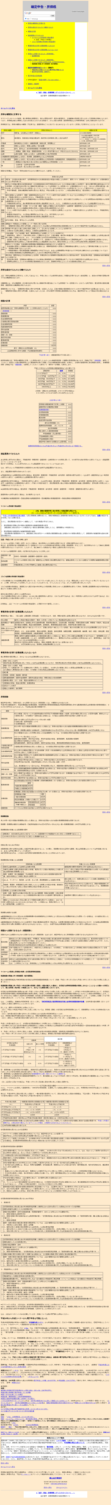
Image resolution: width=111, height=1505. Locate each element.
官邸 (2, 1417)
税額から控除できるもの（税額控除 (16, 931)
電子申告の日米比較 (35, 76)
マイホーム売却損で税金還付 (11, 506)
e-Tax (13, 1423)
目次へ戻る (106, 265)
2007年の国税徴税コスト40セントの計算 (29, 1403)
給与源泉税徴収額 (18, 1457)
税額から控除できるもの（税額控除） (41, 60)
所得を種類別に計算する (36, 23)
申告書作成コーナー (36, 1322)
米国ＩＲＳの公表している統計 (12, 1394)
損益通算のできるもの (36, 35)
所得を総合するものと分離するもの (40, 27)
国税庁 (3, 1427)
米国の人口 (16, 1382)
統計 (10, 1427)
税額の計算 (32, 31)
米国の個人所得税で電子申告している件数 (16, 1392)
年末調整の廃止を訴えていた (74, 1443)
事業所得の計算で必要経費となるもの (41, 46)
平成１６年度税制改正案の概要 (14, 515)
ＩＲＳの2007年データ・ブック (12, 1401)
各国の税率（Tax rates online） (49, 80)
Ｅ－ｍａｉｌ (26, 1474)
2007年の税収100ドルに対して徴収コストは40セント (49, 1401)
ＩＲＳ (15, 1370)
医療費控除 (36, 56)
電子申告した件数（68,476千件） (45, 1380)
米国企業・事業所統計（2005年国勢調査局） (16, 1396)
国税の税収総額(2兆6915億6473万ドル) (59, 1403)
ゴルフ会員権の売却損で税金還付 (43, 42)
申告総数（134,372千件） (67, 1380)
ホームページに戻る (35, 88)
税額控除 (18, 364)
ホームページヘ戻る (8, 1467)
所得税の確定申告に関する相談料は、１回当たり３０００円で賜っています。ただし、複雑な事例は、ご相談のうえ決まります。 (46, 1472)
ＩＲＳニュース (33, 1377)
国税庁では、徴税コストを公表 (10, 1432)
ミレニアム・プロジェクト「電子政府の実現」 (22, 1419)
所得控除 (6, 311)
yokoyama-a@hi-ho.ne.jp (59, 1483)
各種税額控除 (44, 409)
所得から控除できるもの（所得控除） (41, 54)
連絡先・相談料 (33, 84)
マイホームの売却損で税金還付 (43, 37)
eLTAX (15, 1425)
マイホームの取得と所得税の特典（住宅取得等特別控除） (48, 62)
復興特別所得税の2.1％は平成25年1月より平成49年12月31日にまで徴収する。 (55, 446)
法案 (98, 515)
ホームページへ (61, 1487)
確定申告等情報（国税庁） (41, 72)
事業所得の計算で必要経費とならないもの (18, 653)
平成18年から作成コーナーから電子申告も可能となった (24, 1318)
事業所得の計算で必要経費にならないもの (43, 50)
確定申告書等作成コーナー (37, 68)
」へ (55, 92)
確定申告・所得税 (43, 7)
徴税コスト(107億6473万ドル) (85, 1403)
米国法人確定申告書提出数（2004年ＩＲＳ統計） (18, 1399)
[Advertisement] (81, 52)
